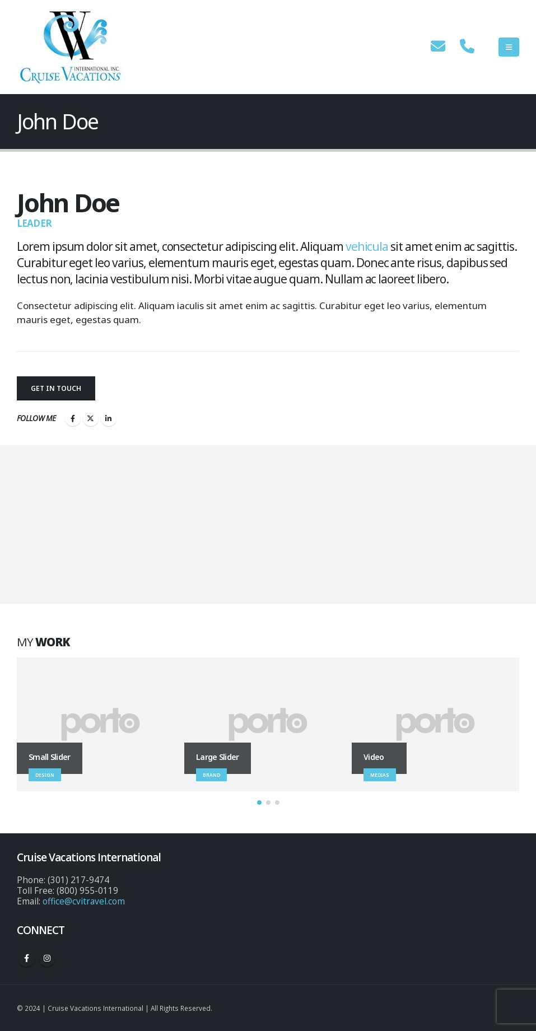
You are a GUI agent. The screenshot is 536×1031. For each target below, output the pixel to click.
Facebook (73, 418)
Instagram (47, 958)
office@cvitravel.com (84, 901)
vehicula (367, 246)
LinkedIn (108, 418)
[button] (259, 802)
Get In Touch (56, 388)
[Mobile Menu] (508, 47)
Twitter (91, 418)
